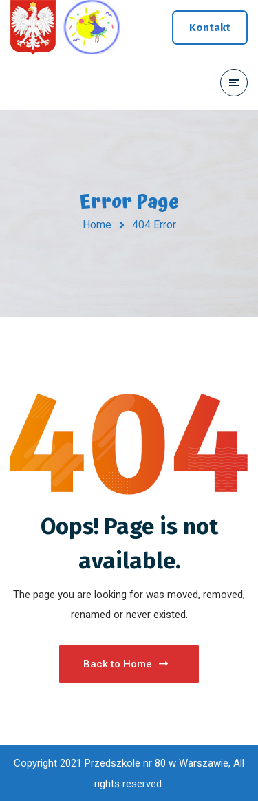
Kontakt (209, 27)
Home (97, 224)
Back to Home (125, 664)
